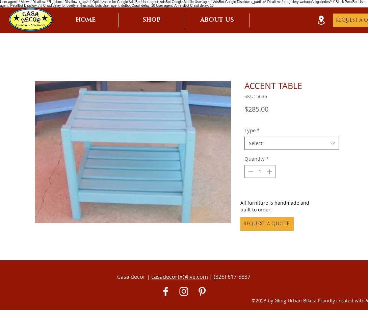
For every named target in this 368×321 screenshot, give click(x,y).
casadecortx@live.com (179, 276)
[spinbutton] (260, 171)
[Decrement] (250, 171)
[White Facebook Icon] (166, 291)
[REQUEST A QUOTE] (267, 224)
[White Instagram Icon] (184, 291)
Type (252, 130)
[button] (151, 20)
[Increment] (270, 171)
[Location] (321, 20)
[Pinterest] (202, 291)
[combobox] (291, 143)
